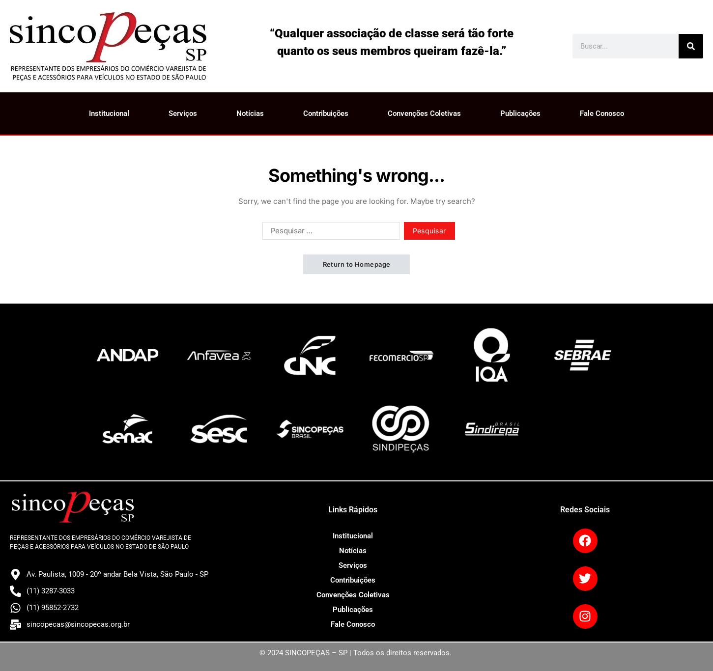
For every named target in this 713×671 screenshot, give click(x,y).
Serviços (183, 113)
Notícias (250, 113)
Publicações (520, 113)
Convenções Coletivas (424, 113)
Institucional (109, 113)
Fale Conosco (602, 113)
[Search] (691, 46)
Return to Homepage (357, 264)
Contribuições (325, 113)
